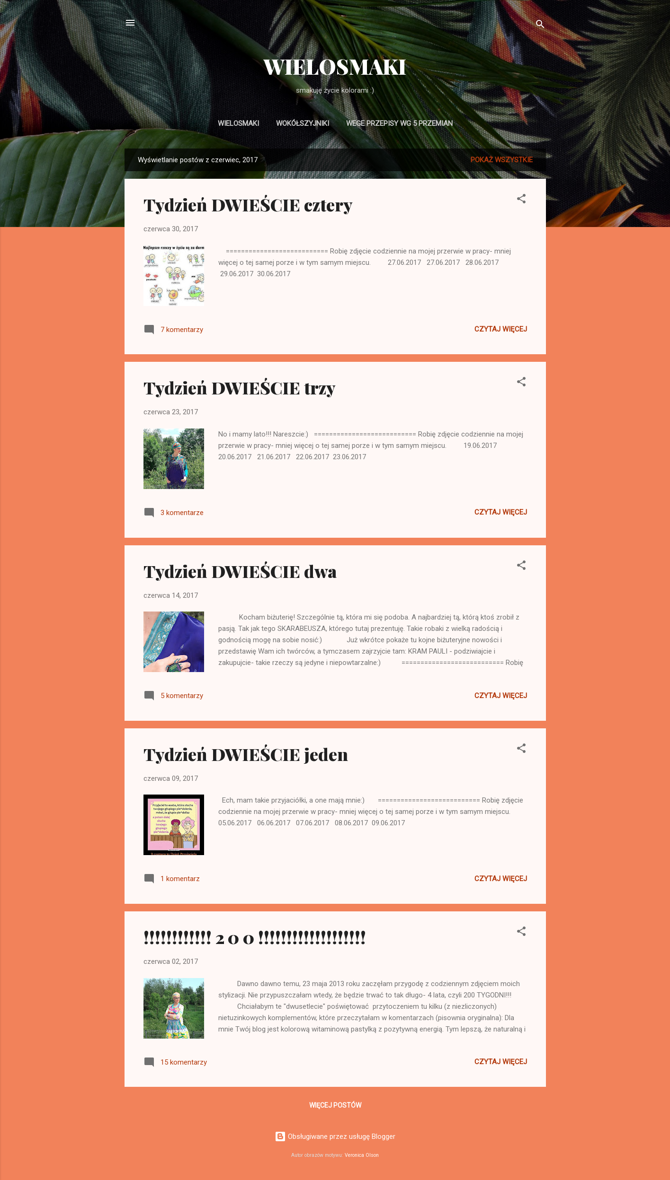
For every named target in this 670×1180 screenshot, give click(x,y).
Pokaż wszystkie (502, 160)
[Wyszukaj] (540, 25)
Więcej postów (335, 1105)
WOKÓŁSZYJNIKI (302, 123)
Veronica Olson (362, 1155)
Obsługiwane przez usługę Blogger (335, 1136)
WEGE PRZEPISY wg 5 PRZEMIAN (399, 123)
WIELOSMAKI (335, 66)
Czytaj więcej (500, 329)
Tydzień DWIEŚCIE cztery (248, 204)
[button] (521, 200)
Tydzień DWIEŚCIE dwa (240, 570)
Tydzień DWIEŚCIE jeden (245, 754)
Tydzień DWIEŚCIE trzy (239, 387)
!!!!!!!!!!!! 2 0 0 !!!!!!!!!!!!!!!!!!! (254, 937)
